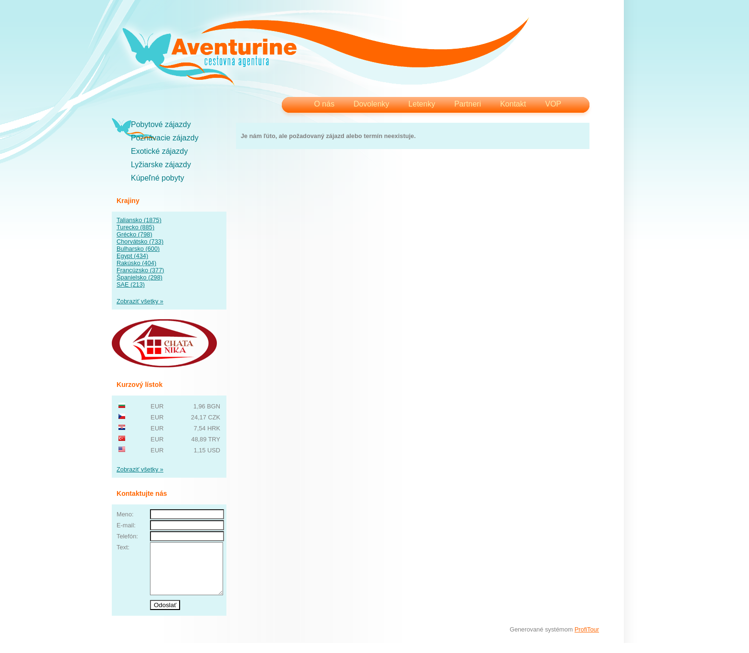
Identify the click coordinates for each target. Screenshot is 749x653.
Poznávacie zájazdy (164, 138)
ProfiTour (587, 639)
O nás (324, 104)
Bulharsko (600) (138, 248)
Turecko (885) (135, 227)
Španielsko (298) (139, 277)
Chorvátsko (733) (140, 241)
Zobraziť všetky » (140, 301)
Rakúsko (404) (136, 263)
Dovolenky (371, 104)
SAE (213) (131, 284)
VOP (553, 104)
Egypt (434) (132, 255)
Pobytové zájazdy (161, 124)
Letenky (421, 104)
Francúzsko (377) (140, 270)
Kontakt (513, 104)
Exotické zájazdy (159, 151)
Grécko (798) (134, 234)
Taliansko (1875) (139, 220)
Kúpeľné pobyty (157, 178)
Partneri (467, 104)
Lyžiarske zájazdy (161, 165)
